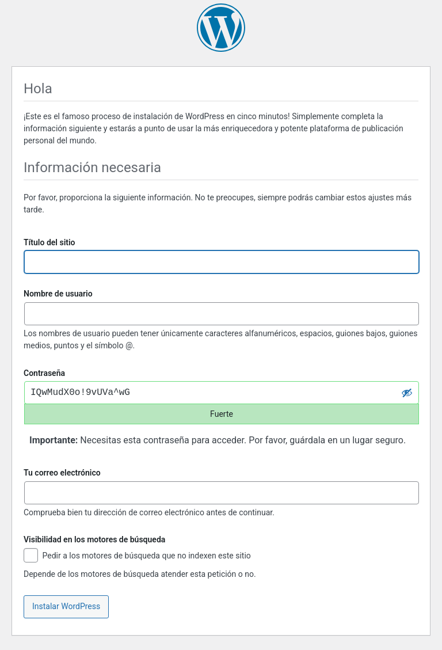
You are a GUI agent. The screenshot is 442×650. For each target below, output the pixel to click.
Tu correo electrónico (62, 472)
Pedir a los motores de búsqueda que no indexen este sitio (137, 556)
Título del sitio (49, 242)
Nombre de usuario (58, 293)
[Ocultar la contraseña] (406, 392)
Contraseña (44, 373)
